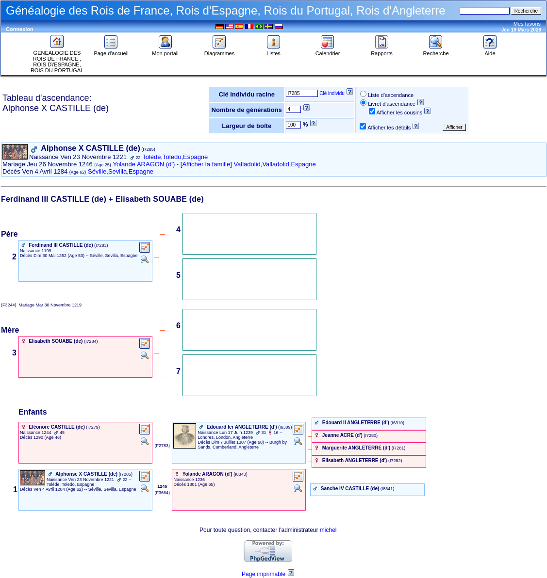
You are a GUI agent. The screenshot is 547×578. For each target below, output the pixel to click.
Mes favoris (527, 24)
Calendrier (327, 51)
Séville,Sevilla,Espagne (120, 171)
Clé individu (332, 93)
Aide (490, 51)
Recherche (435, 51)
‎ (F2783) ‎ (162, 445)
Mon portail (165, 51)
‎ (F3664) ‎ (162, 492)
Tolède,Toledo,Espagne (175, 157)
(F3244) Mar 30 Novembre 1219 (41, 305)
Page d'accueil (111, 51)
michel (328, 530)
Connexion (19, 29)
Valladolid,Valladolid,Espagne (274, 164)
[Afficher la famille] (206, 164)
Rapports (382, 51)
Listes (274, 51)
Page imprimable (263, 574)
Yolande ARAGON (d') (144, 164)
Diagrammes (219, 51)
